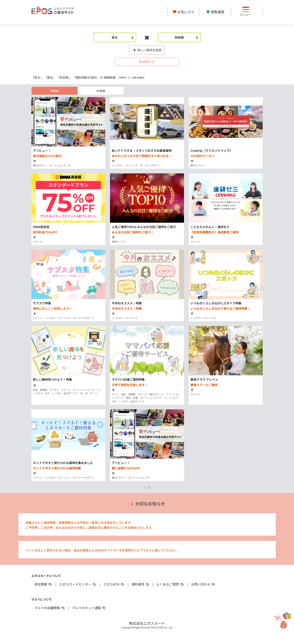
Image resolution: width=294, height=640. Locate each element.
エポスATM (114, 584)
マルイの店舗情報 (49, 607)
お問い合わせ (203, 584)
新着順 (54, 91)
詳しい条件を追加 (147, 50)
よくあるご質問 (170, 584)
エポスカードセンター (77, 584)
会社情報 (43, 584)
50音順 (100, 91)
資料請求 (140, 584)
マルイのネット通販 (89, 607)
